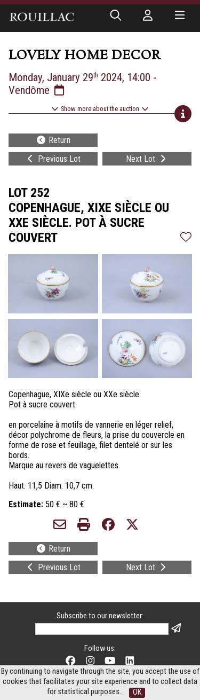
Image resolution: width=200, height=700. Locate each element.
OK (137, 692)
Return (53, 140)
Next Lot (147, 159)
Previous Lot (53, 159)
